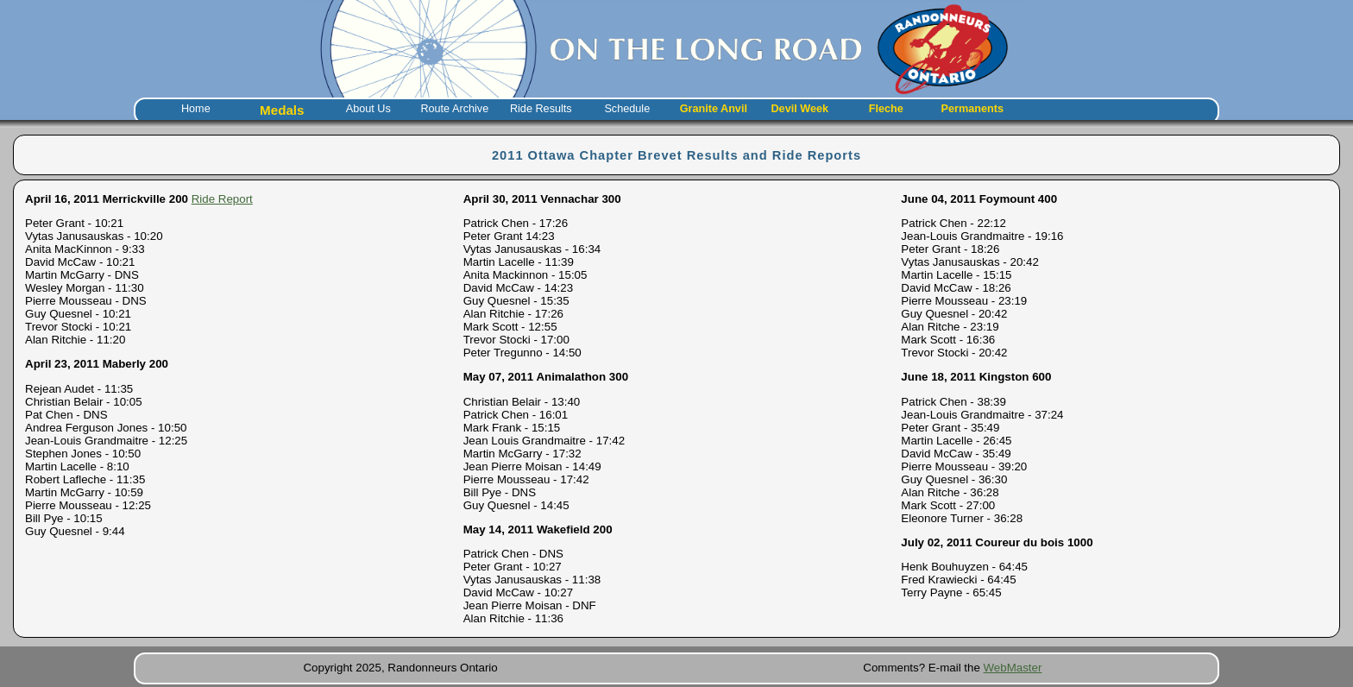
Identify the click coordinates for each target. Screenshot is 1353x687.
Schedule (627, 109)
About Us (368, 109)
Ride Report (222, 198)
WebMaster (1013, 667)
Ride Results (541, 109)
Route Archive (454, 109)
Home (196, 109)
